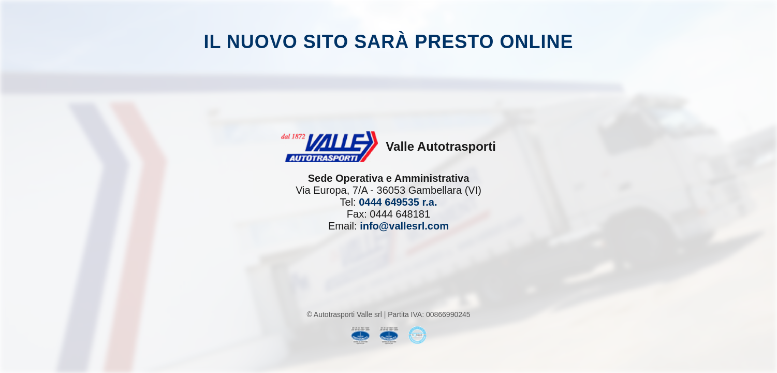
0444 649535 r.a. (398, 202)
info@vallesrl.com (404, 226)
